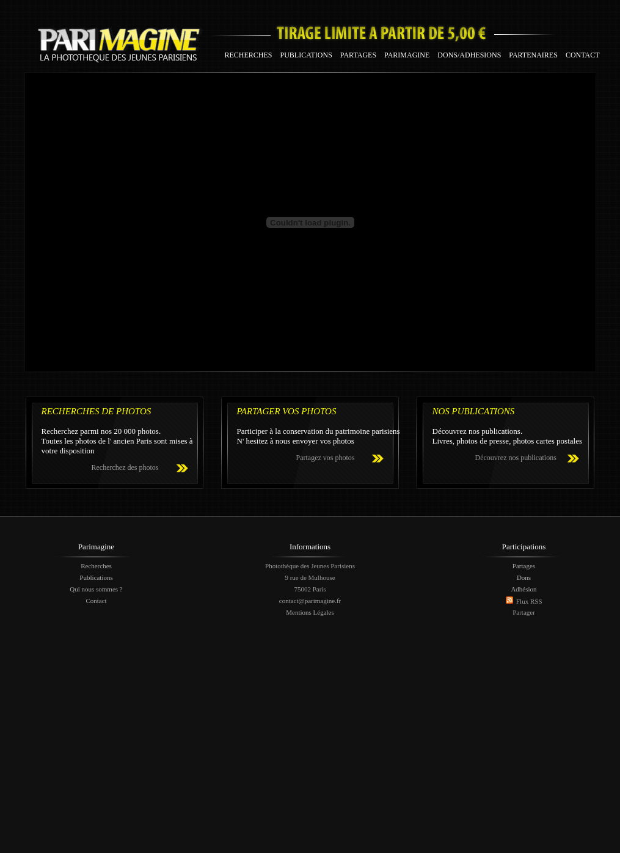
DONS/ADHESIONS (469, 55)
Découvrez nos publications (515, 457)
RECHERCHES (248, 55)
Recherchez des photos (125, 467)
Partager (523, 612)
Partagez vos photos (325, 457)
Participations (524, 546)
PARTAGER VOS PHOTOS (287, 411)
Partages (523, 565)
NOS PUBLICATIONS (473, 411)
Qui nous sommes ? (96, 589)
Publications (95, 577)
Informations (310, 546)
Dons (524, 577)
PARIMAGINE (406, 55)
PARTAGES (358, 55)
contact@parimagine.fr (310, 600)
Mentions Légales (310, 612)
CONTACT (583, 55)
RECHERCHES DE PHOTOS (96, 411)
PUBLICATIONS (306, 55)
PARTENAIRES (533, 55)
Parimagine (96, 546)
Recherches (96, 565)
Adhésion (523, 589)
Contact (96, 600)
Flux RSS (529, 601)
